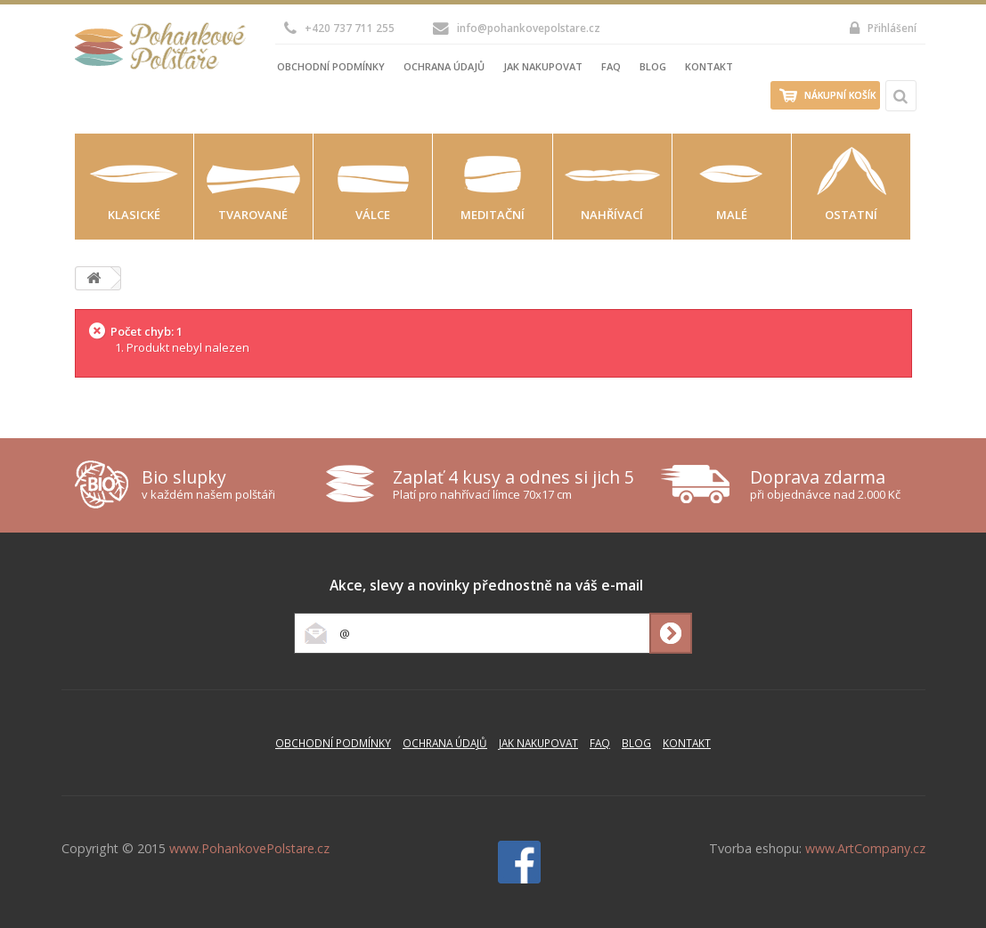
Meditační (492, 215)
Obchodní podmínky (331, 66)
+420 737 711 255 (339, 27)
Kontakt (709, 66)
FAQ (611, 66)
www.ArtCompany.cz (865, 848)
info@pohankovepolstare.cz (516, 27)
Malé (731, 215)
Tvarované (253, 215)
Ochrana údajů (444, 66)
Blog (653, 66)
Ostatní (851, 215)
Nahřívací (612, 215)
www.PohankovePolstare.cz (249, 848)
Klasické (134, 215)
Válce (372, 215)
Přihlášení (883, 28)
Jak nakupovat (543, 66)
